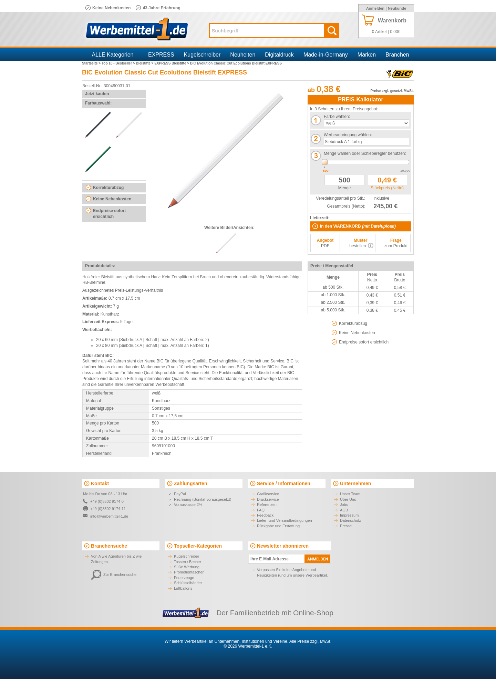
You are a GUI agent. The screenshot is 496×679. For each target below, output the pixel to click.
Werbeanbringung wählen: (348, 134)
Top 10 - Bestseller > (119, 63)
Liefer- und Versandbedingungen (284, 520)
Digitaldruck (279, 55)
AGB (344, 510)
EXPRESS (161, 55)
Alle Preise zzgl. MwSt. (310, 641)
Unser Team (350, 494)
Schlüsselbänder (188, 583)
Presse (346, 526)
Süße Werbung (186, 567)
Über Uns (348, 499)
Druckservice (268, 499)
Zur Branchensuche (113, 574)
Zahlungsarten (190, 483)
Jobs (344, 504)
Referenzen (267, 504)
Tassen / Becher (187, 562)
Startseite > (92, 63)
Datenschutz (350, 520)
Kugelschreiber (202, 55)
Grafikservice (268, 494)
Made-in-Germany (325, 55)
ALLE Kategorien (113, 55)
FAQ (261, 510)
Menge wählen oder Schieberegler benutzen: (365, 153)
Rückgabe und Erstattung (278, 526)
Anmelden (375, 8)
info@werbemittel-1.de (109, 516)
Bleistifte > (145, 63)
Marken (367, 55)
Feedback (265, 515)
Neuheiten (242, 55)
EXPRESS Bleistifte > (172, 63)
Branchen (397, 55)
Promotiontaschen (189, 572)
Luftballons (183, 588)
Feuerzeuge (184, 578)
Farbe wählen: (337, 116)
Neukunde (397, 8)
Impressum (349, 515)
